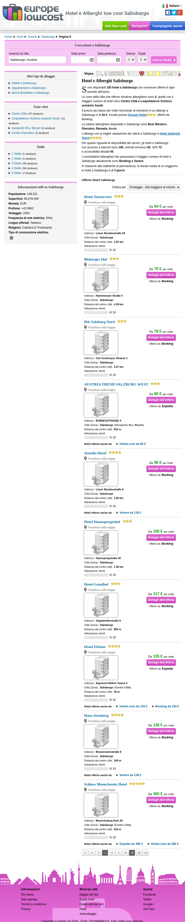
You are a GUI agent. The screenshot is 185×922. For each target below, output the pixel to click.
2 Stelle (16, 158)
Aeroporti (139, 26)
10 (139, 852)
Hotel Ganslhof (96, 584)
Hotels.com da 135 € (133, 706)
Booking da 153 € (167, 706)
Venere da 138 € (130, 775)
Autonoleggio (87, 914)
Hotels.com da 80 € (132, 444)
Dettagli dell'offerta (161, 212)
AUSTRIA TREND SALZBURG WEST (116, 384)
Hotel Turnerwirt (98, 197)
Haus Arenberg (96, 715)
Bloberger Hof (95, 259)
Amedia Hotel (95, 453)
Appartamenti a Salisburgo (29, 88)
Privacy (25, 909)
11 (145, 852)
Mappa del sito (88, 894)
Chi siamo (27, 894)
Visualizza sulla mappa (101, 202)
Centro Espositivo (23, 133)
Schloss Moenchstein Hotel (105, 784)
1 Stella (16, 154)
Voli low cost (116, 26)
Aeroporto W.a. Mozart (26, 128)
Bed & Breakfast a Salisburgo (30, 92)
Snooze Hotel (137, 115)
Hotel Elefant (95, 647)
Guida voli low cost (91, 904)
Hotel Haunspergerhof (102, 522)
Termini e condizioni (33, 904)
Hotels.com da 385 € (164, 844)
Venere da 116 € (130, 512)
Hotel (82, 909)
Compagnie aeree (167, 26)
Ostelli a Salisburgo (24, 83)
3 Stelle (16, 163)
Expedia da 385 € (131, 844)
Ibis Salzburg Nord (99, 322)
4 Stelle (16, 168)
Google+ (148, 904)
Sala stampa (29, 899)
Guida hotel (86, 899)
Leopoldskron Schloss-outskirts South (36, 118)
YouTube (148, 909)
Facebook (149, 894)
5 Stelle (16, 173)
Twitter (147, 899)
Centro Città (19, 113)
